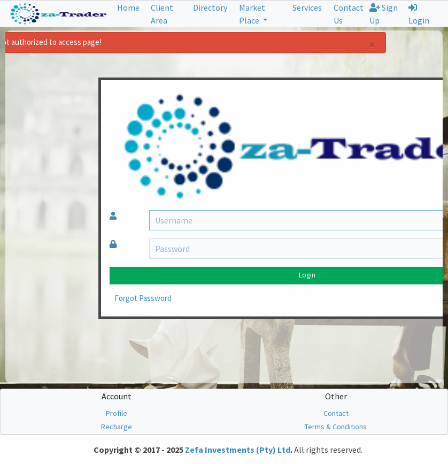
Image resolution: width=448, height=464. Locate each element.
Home (128, 7)
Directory (210, 7)
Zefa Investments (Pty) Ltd (237, 449)
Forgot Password (80, 298)
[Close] (309, 45)
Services (307, 7)
